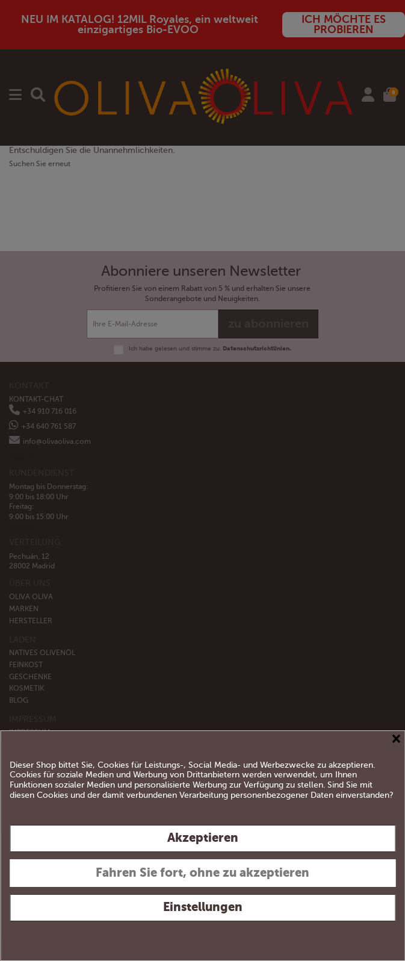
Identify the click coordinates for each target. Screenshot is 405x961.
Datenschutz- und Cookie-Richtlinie (326, 936)
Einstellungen (203, 907)
